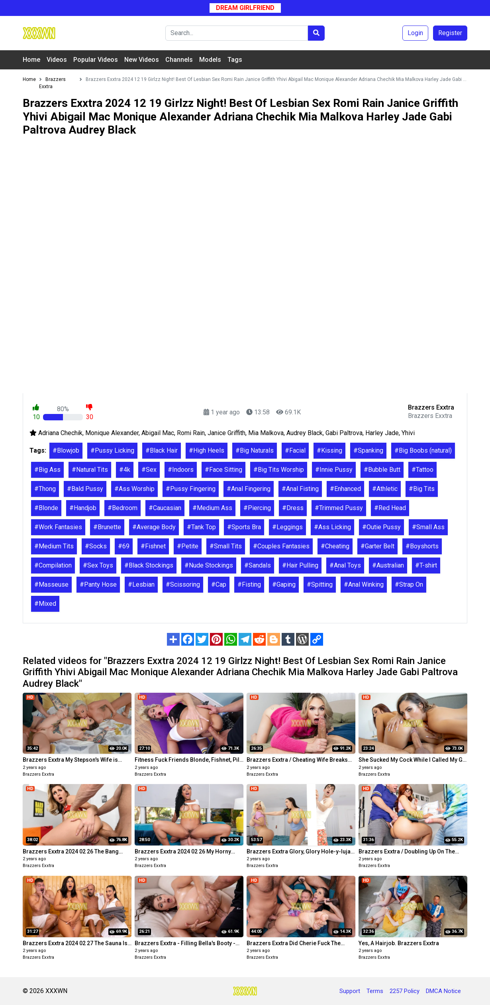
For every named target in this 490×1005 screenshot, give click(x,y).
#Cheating (335, 546)
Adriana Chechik (60, 433)
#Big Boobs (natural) (423, 450)
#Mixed (45, 603)
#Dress (293, 508)
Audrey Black (304, 433)
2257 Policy (404, 991)
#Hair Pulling (300, 565)
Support (349, 991)
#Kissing (329, 450)
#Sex (149, 469)
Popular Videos (95, 59)
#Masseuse (51, 584)
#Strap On (409, 584)
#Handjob (82, 508)
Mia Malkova (266, 433)
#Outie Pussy (381, 527)
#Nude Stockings (208, 565)
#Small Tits (226, 546)
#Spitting (320, 584)
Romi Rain (191, 433)
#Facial (295, 450)
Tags (234, 59)
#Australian (388, 565)
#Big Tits (422, 489)
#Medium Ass (212, 508)
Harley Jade (382, 433)
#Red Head (390, 508)
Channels (179, 59)
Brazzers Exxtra (38, 774)
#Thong (45, 489)
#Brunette (107, 527)
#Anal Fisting (300, 489)
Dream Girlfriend (245, 8)
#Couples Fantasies (281, 546)
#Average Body (154, 527)
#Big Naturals (254, 450)
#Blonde (46, 508)
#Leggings (287, 527)
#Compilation (53, 565)
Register (450, 33)
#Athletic (385, 489)
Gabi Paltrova (344, 433)
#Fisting (249, 584)
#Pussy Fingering (191, 489)
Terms (375, 991)
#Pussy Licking (112, 450)
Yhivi (408, 433)
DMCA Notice (443, 991)
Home (31, 59)
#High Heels (206, 450)
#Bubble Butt (382, 469)
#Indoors (181, 469)
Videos (57, 59)
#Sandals (257, 565)
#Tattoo (422, 469)
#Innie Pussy (334, 469)
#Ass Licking (332, 527)
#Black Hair (161, 450)
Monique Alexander (112, 433)
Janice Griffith (226, 433)
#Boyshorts (422, 546)
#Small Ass (428, 527)
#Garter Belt (377, 546)
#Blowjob (66, 450)
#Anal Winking (364, 584)
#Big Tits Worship (278, 469)
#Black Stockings (148, 565)
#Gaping (284, 584)
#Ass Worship (134, 489)
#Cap (218, 584)
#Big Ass (47, 469)
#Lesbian (141, 584)
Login (415, 33)
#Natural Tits (90, 469)
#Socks (96, 546)
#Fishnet (153, 546)
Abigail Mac (157, 433)
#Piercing (257, 508)
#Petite (187, 546)
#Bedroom (122, 508)
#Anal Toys (345, 565)
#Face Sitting (223, 469)
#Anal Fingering (248, 489)
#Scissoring (183, 584)
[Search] (236, 33)
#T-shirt (426, 565)
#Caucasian (165, 508)
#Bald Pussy (85, 489)
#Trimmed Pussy (339, 508)
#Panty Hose (98, 584)
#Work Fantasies (58, 527)
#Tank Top (201, 527)
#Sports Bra (244, 527)
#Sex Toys (98, 565)
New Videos (141, 59)
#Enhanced (345, 489)
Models (210, 59)
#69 (123, 546)
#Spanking (368, 450)
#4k (124, 469)
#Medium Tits (54, 546)
